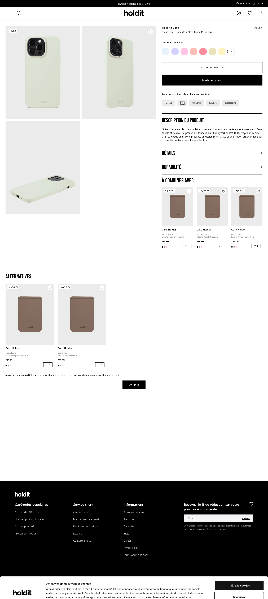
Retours (77, 533)
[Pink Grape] (193, 51)
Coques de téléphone (27, 512)
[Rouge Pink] (203, 51)
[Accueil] (8, 375)
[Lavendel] (175, 51)
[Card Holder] (177, 206)
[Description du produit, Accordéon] (212, 120)
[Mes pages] (239, 13)
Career (127, 540)
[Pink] (184, 51)
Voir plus (134, 384)
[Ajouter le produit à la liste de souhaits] (150, 31)
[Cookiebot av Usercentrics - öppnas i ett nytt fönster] (22, 592)
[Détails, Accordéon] (212, 153)
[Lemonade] (222, 51)
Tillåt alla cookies (239, 564)
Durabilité (129, 526)
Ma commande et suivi (86, 519)
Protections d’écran (26, 533)
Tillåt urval (239, 576)
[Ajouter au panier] (186, 246)
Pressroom (130, 519)
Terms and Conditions (136, 555)
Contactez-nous (82, 540)
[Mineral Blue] (165, 51)
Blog (126, 533)
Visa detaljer (188, 592)
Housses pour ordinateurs (29, 519)
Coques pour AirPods (27, 526)
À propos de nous (134, 512)
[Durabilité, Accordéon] (212, 167)
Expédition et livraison (85, 526)
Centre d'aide (80, 512)
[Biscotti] (212, 51)
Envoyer (246, 518)
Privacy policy (131, 547)
